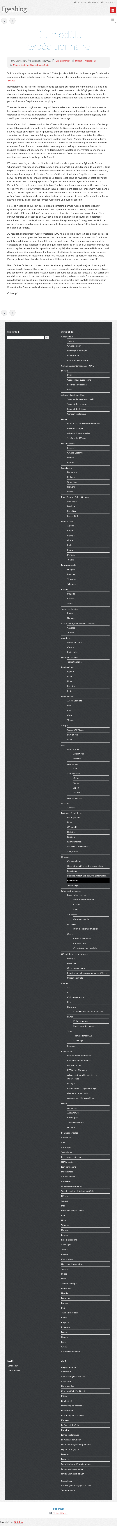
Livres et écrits (74, 1066)
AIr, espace (72, 915)
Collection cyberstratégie (85, 949)
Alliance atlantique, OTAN (73, 395)
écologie (71, 959)
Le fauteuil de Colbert (71, 1426)
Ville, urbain (72, 852)
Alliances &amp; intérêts (78, 434)
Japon (76, 788)
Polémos (65, 1460)
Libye (69, 682)
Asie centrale (73, 750)
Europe (64, 371)
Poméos (65, 1455)
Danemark (72, 473)
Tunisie (70, 560)
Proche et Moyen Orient (72, 1211)
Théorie (70, 341)
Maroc (70, 551)
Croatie (70, 599)
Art (68, 988)
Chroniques (72, 1118)
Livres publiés (14, 1371)
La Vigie (71, 1084)
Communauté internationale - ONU (77, 366)
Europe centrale (68, 566)
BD (68, 993)
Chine (76, 778)
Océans (76, 905)
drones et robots (81, 919)
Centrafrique (67, 1260)
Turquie (70, 633)
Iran (69, 711)
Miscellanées (67, 1172)
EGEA (64, 1396)
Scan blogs (78, 1041)
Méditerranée (67, 522)
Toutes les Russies (69, 609)
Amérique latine (74, 643)
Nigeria (64, 1294)
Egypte (70, 672)
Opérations (90, 61)
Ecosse (70, 448)
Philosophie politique (77, 351)
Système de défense (76, 439)
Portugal (71, 555)
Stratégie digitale (75, 978)
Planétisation (73, 356)
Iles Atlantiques (68, 444)
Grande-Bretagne (75, 453)
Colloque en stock (75, 998)
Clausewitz (66, 1138)
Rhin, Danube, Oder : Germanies (76, 498)
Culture (64, 984)
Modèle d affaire (20, 65)
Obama (32, 65)
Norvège (71, 487)
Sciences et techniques (78, 847)
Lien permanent (63, 61)
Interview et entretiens (71, 1158)
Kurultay (65, 1421)
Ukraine (71, 619)
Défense (65, 1196)
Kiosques (71, 1008)
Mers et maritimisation (84, 900)
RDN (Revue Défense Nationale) (88, 1012)
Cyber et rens (79, 944)
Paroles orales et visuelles (79, 1056)
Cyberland (66, 1372)
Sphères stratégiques (71, 891)
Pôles (75, 910)
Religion (71, 837)
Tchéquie (71, 585)
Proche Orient (67, 668)
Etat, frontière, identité (78, 361)
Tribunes (65, 1226)
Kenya (64, 1318)
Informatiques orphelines (73, 1406)
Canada (70, 648)
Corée (76, 783)
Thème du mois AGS (82, 1036)
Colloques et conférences (79, 1061)
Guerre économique (76, 969)
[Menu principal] (113, 10)
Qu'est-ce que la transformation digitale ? (4, 21)
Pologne (71, 575)
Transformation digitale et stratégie (77, 1192)
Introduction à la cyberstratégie (82, 1089)
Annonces (72, 1108)
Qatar (70, 716)
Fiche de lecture (80, 1022)
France (64, 420)
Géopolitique (67, 337)
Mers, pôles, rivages (76, 896)
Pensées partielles (69, 1133)
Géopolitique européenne (79, 380)
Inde (75, 769)
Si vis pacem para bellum (72, 1469)
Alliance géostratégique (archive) (76, 1486)
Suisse (64, 1274)
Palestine (71, 687)
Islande (70, 463)
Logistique (72, 871)
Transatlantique (74, 662)
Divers (64, 1104)
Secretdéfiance (68, 1491)
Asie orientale (73, 774)
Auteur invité (73, 1113)
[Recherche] (25, 338)
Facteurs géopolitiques (71, 814)
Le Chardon (66, 1401)
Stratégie (79, 61)
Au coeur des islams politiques (81, 1099)
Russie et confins (69, 1240)
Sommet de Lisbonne (77, 405)
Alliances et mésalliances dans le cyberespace (82, 1078)
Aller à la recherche (107, 2)
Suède (70, 492)
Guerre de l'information (72, 1264)
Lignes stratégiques (70, 1435)
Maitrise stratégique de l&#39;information (87, 876)
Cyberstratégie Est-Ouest (73, 1377)
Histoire (71, 833)
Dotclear (18, 1522)
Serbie (70, 604)
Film (69, 1003)
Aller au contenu (77, 2)
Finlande (71, 478)
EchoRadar (13, 1366)
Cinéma (64, 1337)
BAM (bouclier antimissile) (85, 929)
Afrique (64, 726)
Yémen (70, 721)
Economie (65, 1298)
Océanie (65, 804)
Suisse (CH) (72, 517)
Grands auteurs (74, 346)
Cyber (70, 935)
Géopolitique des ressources (74, 955)
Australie (71, 808)
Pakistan (77, 759)
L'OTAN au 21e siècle (77, 1071)
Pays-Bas (71, 512)
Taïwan (76, 793)
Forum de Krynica (12, 21)
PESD (70, 376)
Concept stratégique (76, 414)
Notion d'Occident (69, 658)
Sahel (69, 740)
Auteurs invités (68, 1177)
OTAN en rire (67, 1162)
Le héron (71, 1128)
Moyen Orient (67, 697)
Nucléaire (71, 925)
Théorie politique (69, 1284)
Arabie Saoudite (74, 701)
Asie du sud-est (74, 798)
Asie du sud (72, 764)
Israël (69, 677)
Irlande (70, 458)
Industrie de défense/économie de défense (87, 974)
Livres (70, 1017)
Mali (63, 1206)
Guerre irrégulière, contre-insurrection (85, 867)
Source (11, 80)
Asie (63, 745)
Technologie (72, 886)
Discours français (75, 429)
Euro (69, 390)
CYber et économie (82, 939)
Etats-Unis (72, 653)
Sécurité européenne (77, 385)
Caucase (71, 628)
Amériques (66, 639)
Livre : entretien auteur (84, 1026)
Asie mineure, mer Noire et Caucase (78, 624)
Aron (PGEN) (67, 1182)
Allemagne (72, 502)
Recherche (13, 332)
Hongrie (71, 570)
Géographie (72, 828)
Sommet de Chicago (76, 410)
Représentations (74, 842)
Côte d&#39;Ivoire (76, 730)
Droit (69, 823)
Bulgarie (71, 594)
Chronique (66, 1148)
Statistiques (66, 1153)
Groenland (72, 482)
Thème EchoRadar (75, 1123)
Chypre (70, 531)
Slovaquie (71, 580)
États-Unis (66, 1289)
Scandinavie (66, 468)
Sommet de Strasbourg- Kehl (80, 400)
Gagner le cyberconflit (77, 1094)
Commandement (75, 862)
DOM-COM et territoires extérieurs (84, 424)
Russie (40, 65)
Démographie (73, 818)
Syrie (46, 65)
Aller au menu (91, 2)
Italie (69, 546)
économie (71, 964)
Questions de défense (71, 1187)
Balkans (64, 590)
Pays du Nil (72, 735)
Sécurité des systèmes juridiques (76, 1445)
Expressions (66, 1052)
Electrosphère (67, 1387)
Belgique (71, 507)
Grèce (70, 541)
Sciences (71, 1046)
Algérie (70, 526)
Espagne (71, 536)
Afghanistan (79, 754)
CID (63, 1143)
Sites (69, 1032)
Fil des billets (59, 1513)
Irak (69, 706)
